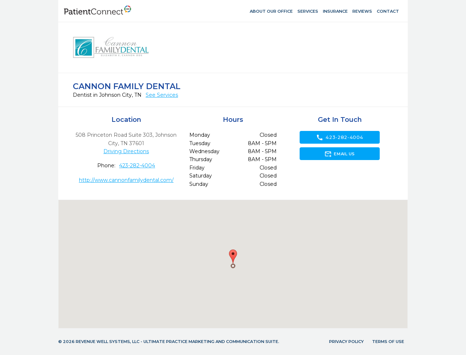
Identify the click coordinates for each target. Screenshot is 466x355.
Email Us (339, 153)
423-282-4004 (137, 165)
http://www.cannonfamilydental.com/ (126, 180)
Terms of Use (388, 341)
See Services (162, 95)
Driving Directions (126, 151)
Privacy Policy (346, 341)
